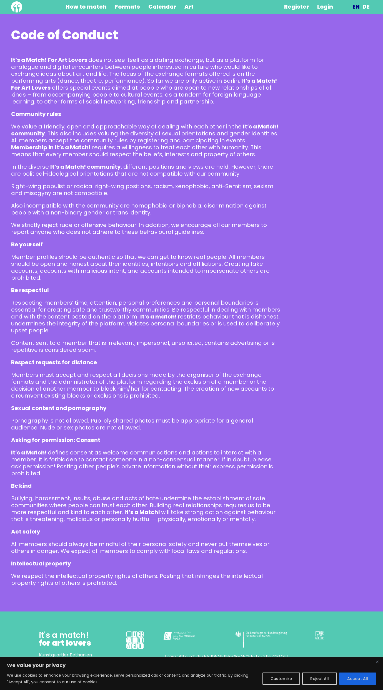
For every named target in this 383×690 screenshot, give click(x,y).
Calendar (162, 6)
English (356, 6)
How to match (86, 6)
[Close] (377, 661)
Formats (127, 6)
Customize (281, 678)
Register (296, 6)
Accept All (357, 678)
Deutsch (366, 6)
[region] (191, 673)
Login (325, 6)
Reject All (319, 678)
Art (189, 6)
